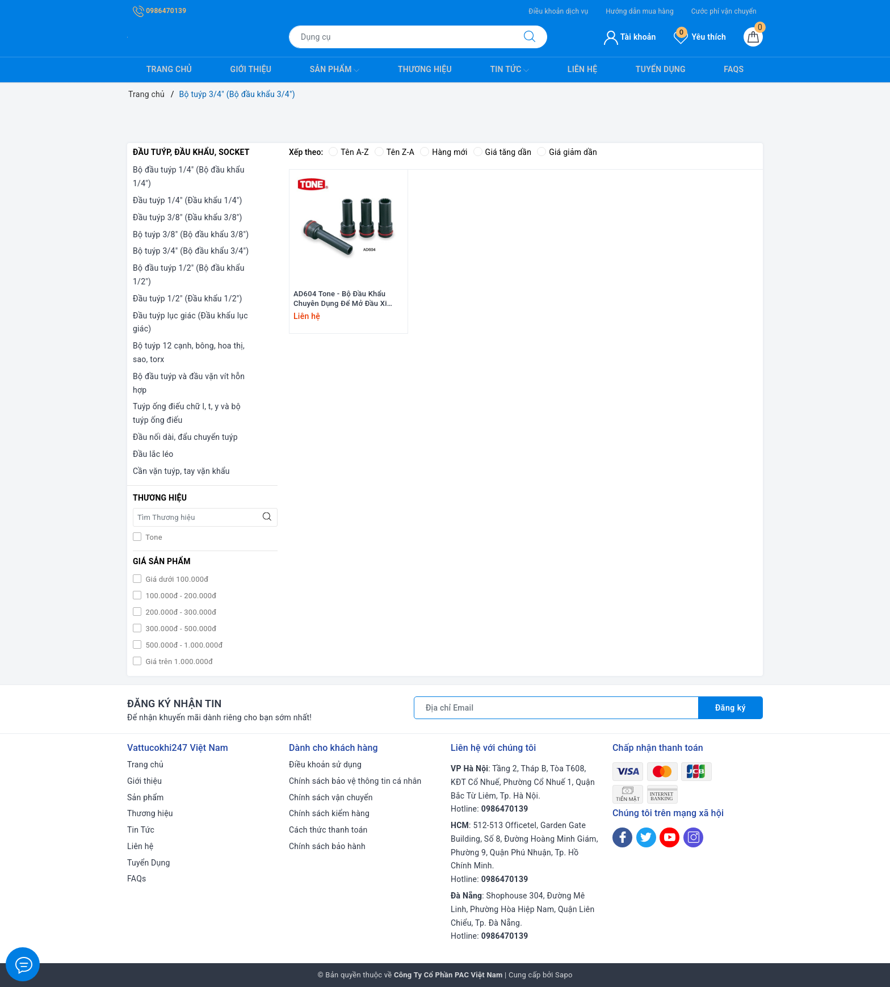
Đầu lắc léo (153, 454)
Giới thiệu (251, 69)
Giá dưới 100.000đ (176, 579)
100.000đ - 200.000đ (180, 595)
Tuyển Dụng (661, 69)
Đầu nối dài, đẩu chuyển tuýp (185, 437)
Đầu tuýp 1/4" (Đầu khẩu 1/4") (187, 200)
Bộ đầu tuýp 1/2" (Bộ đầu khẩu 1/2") (189, 274)
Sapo (564, 975)
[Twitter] (646, 837)
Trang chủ (169, 69)
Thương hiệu (425, 69)
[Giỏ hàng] (753, 37)
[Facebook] (622, 837)
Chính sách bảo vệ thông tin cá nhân (355, 781)
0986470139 (159, 11)
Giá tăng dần (502, 152)
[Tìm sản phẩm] (401, 37)
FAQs (734, 69)
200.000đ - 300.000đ (180, 612)
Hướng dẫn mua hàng (640, 11)
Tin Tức (509, 70)
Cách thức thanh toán (328, 829)
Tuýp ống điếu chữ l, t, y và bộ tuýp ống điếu (187, 413)
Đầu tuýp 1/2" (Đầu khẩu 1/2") (187, 298)
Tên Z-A (394, 152)
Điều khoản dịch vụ (558, 11)
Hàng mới (443, 152)
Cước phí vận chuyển (724, 11)
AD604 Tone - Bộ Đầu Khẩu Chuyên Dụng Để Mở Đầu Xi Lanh (340, 299)
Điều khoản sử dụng (325, 764)
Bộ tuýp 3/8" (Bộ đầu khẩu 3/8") (191, 234)
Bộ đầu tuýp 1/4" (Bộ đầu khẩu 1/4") (189, 176)
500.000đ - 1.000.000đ (183, 645)
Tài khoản (630, 36)
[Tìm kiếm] (529, 37)
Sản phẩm (335, 70)
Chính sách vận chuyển (331, 797)
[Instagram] (693, 837)
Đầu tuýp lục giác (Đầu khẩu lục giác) (190, 322)
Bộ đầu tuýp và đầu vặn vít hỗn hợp (189, 383)
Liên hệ (582, 69)
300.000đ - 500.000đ (180, 628)
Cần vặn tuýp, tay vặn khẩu (181, 471)
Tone (153, 537)
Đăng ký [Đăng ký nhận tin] (730, 707)
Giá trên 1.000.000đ (178, 661)
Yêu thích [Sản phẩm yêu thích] (700, 36)
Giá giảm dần (567, 152)
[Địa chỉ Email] (556, 707)
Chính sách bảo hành (327, 846)
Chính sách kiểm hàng (329, 813)
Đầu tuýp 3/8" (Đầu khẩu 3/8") (187, 217)
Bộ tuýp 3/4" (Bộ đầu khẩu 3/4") (191, 250)
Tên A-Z (348, 152)
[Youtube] (669, 837)
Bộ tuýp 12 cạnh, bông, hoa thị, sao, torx (189, 352)
